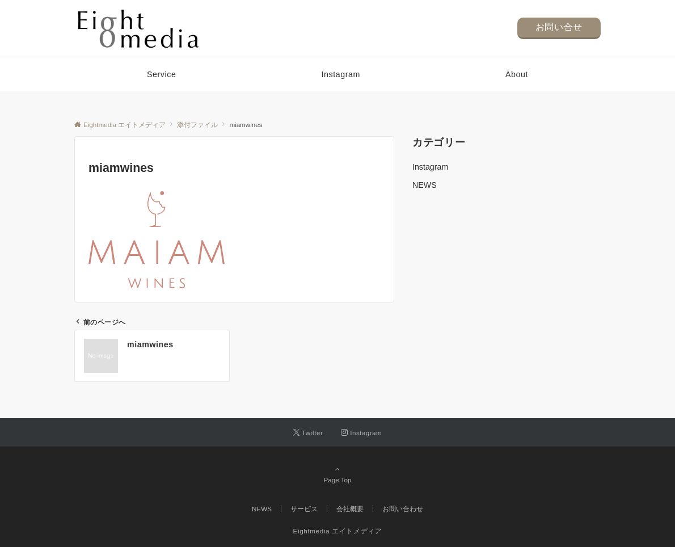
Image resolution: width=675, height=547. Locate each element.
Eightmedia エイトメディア (337, 531)
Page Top (337, 474)
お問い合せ (559, 27)
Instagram (430, 166)
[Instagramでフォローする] (361, 432)
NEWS (424, 185)
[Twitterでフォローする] (308, 432)
